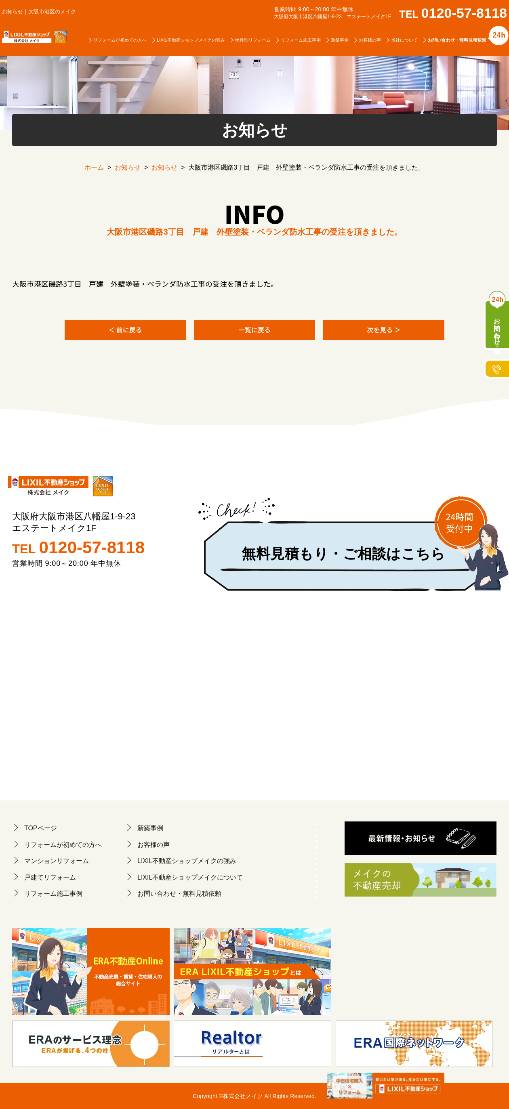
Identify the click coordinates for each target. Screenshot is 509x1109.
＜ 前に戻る (125, 329)
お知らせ (128, 167)
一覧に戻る (254, 329)
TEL (453, 14)
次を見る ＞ (384, 329)
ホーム (94, 167)
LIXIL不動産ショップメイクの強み (191, 40)
